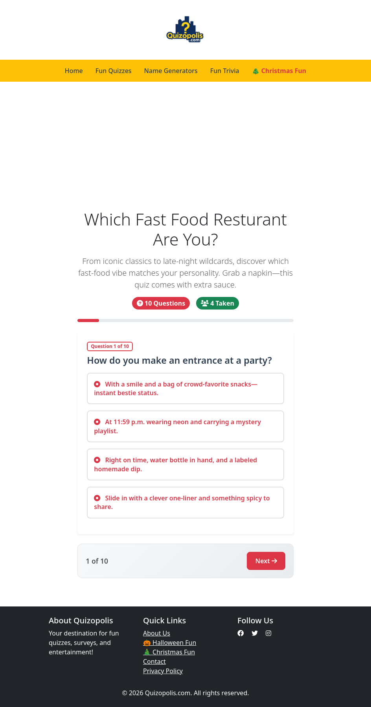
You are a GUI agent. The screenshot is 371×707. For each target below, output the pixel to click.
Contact (154, 661)
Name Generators (171, 70)
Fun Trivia (224, 70)
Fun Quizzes (114, 70)
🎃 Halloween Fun (169, 642)
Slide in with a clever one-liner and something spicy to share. (182, 502)
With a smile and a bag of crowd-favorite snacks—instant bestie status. (175, 388)
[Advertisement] (185, 150)
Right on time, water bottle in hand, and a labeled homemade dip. (175, 464)
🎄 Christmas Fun (279, 70)
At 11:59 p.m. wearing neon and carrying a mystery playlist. (177, 426)
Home (74, 70)
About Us (156, 633)
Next (266, 561)
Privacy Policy (163, 671)
